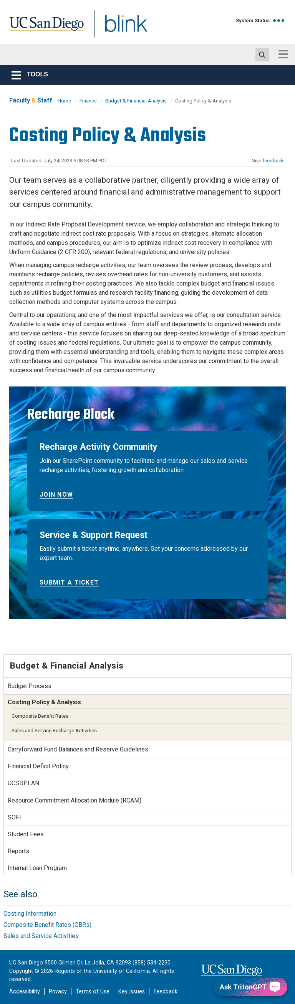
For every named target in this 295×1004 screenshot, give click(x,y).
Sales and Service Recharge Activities (54, 730)
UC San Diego (43, 28)
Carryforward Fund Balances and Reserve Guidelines (78, 749)
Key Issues (131, 991)
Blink (119, 28)
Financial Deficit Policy (38, 766)
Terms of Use (92, 991)
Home (64, 101)
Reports (18, 851)
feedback (273, 160)
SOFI (14, 817)
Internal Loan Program (37, 868)
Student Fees (26, 834)
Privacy (58, 991)
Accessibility (24, 991)
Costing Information (29, 913)
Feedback (165, 991)
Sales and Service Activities (41, 936)
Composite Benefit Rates (40, 716)
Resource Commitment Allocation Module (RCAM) (74, 800)
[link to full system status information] (279, 20)
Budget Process (29, 686)
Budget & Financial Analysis (136, 101)
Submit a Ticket (69, 582)
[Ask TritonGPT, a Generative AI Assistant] (250, 987)
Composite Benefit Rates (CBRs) (47, 924)
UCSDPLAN (23, 783)
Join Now (56, 494)
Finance (88, 101)
